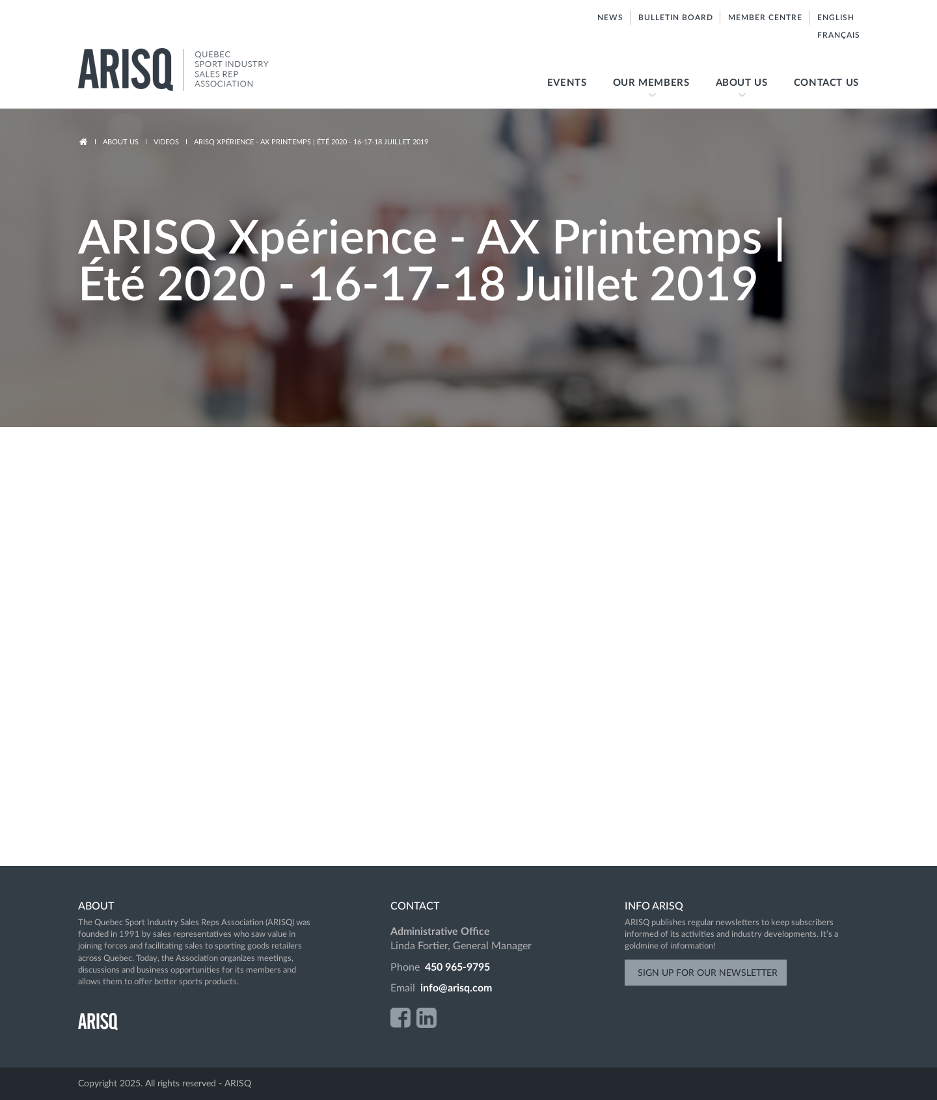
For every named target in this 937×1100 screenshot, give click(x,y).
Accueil (83, 142)
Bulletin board (675, 17)
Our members (645, 93)
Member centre (765, 17)
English (835, 17)
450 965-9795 (457, 967)
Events (567, 83)
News (610, 17)
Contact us (826, 83)
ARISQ (187, 70)
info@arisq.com (456, 988)
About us (735, 93)
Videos (166, 142)
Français (838, 35)
